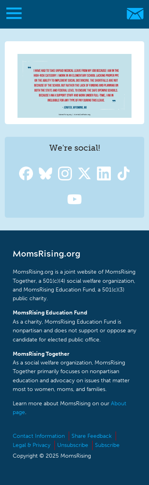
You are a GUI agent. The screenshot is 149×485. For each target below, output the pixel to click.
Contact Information (39, 436)
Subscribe (107, 445)
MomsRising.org (70, 14)
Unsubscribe (72, 445)
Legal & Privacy (31, 445)
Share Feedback (92, 436)
